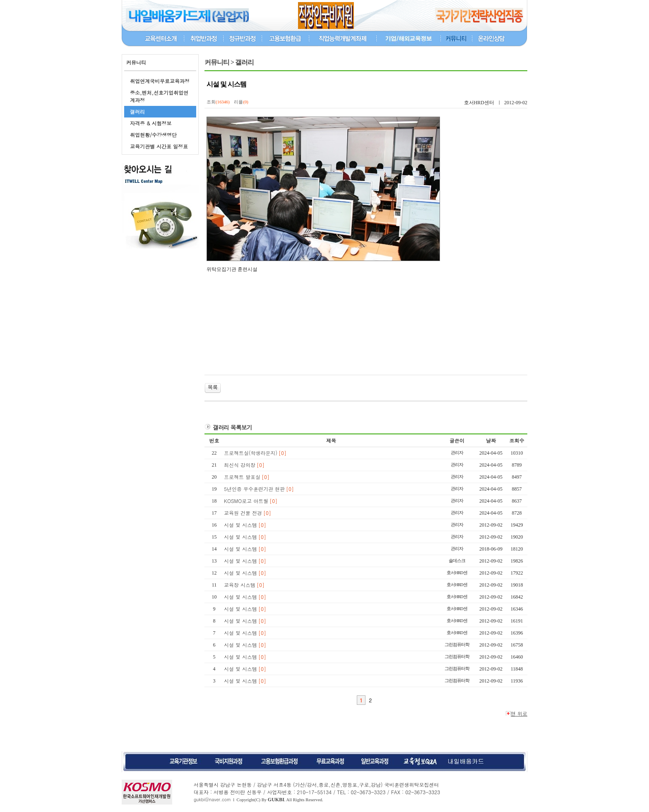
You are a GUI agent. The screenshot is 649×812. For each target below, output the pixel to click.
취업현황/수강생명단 (153, 134)
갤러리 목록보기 (232, 427)
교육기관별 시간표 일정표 (159, 146)
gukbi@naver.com (212, 799)
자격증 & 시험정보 (151, 123)
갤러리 (137, 111)
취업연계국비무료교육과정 (160, 80)
